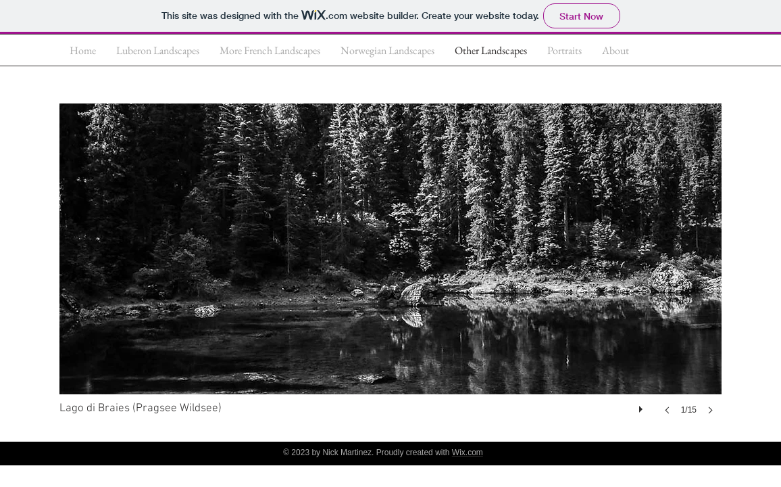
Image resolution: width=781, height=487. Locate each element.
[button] (390, 272)
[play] (642, 406)
